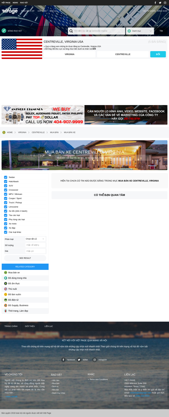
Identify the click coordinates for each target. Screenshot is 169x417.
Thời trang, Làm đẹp (16, 310)
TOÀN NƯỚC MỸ (28, 11)
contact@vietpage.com (140, 393)
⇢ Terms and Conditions (98, 379)
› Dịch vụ (54, 386)
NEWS (15, 3)
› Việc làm (55, 380)
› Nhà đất (55, 390)
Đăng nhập (162, 11)
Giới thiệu (42, 11)
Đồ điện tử (11, 299)
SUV (9, 185)
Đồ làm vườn (12, 294)
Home (7, 132)
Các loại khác (13, 232)
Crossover (12, 190)
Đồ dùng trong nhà (15, 278)
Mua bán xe (67, 132)
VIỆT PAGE (6, 3)
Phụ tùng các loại (15, 219)
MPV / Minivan (14, 194)
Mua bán (52, 132)
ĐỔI (158, 54)
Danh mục (136, 31)
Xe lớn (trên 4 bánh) (16, 211)
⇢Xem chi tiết (11, 396)
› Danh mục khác (58, 393)
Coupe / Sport (14, 198)
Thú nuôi (10, 289)
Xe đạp (10, 228)
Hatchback (12, 181)
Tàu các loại (13, 215)
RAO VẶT (24, 3)
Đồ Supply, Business (16, 305)
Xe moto (11, 223)
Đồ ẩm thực (12, 283)
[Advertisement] (84, 83)
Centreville (122, 54)
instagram (99, 359)
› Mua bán (55, 383)
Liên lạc (53, 11)
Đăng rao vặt (12, 30)
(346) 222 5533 (142, 396)
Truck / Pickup (14, 202)
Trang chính (10, 326)
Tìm (161, 31)
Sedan (10, 177)
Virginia (69, 54)
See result (25, 258)
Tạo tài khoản (149, 11)
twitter (82, 359)
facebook (68, 359)
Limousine (12, 206)
